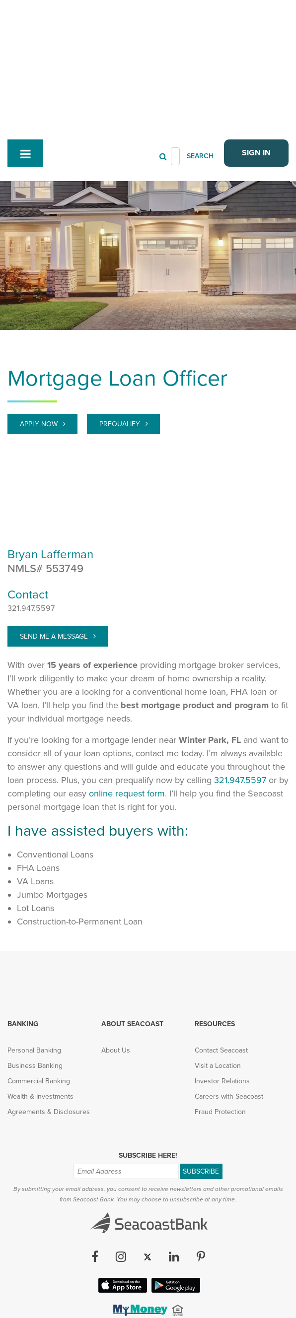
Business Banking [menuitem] (35, 963)
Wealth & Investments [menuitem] (40, 993)
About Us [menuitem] (115, 947)
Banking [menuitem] (22, 921)
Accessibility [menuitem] (150, 1249)
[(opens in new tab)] (139, 1210)
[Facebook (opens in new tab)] (95, 1154)
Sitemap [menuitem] (196, 1249)
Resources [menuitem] (215, 921)
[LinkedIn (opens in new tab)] (174, 1154)
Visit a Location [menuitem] (218, 963)
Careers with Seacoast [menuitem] (229, 993)
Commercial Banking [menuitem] (38, 978)
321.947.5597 (31, 506)
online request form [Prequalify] (127, 690)
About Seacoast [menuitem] (132, 921)
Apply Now (40, 321)
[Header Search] (175, 54)
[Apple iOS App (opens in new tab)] (121, 1187)
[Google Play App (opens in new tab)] (174, 1187)
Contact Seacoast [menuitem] (221, 947)
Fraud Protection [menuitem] (220, 1009)
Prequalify (120, 321)
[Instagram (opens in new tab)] (121, 1154)
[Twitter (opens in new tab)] (147, 1154)
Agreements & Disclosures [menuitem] (48, 1009)
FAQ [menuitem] (229, 1249)
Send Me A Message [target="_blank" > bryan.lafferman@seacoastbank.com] (55, 533)
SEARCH (200, 53)
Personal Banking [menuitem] (34, 947)
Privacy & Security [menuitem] (89, 1249)
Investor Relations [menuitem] (222, 978)
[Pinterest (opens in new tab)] (201, 1154)
